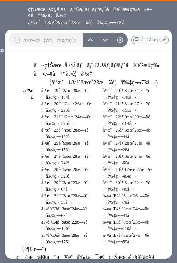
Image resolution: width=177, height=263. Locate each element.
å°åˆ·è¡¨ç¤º (153, 39)
